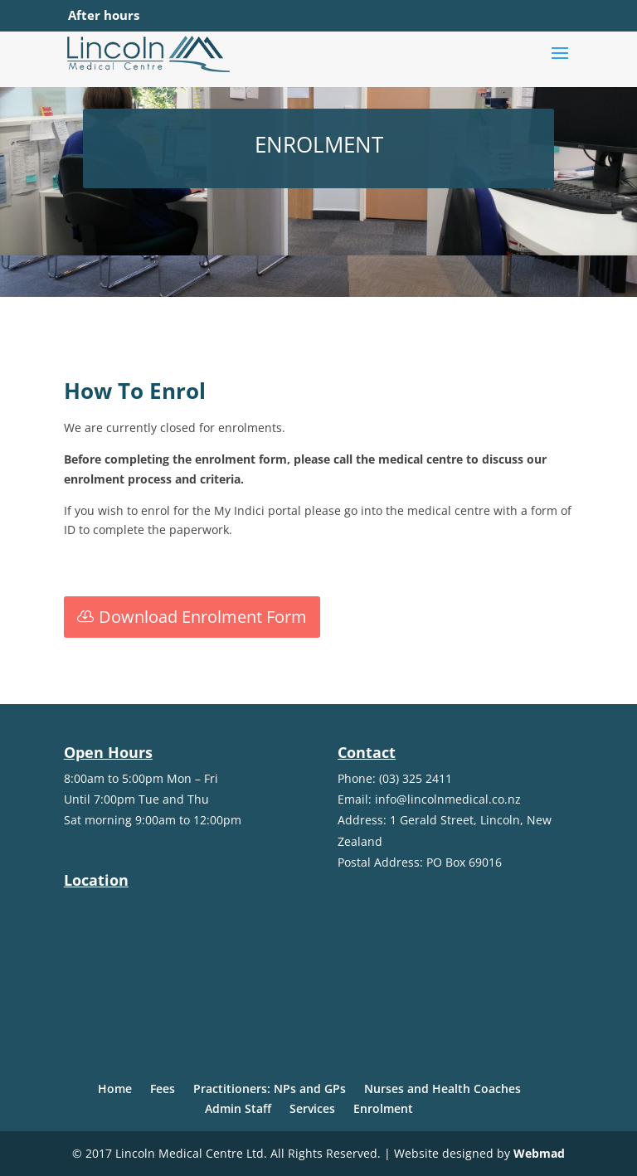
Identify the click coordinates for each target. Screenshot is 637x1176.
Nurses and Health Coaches (442, 1088)
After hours (103, 15)
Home (115, 1088)
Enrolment (383, 1108)
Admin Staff (238, 1108)
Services (312, 1108)
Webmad (539, 1153)
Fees (162, 1088)
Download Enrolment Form (203, 616)
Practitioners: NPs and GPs (269, 1088)
